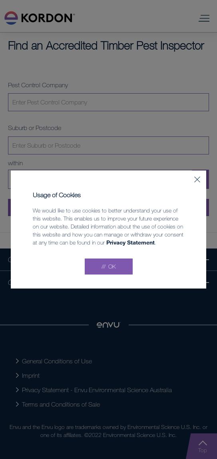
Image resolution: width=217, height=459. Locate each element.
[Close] (197, 179)
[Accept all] (109, 267)
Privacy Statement (130, 242)
